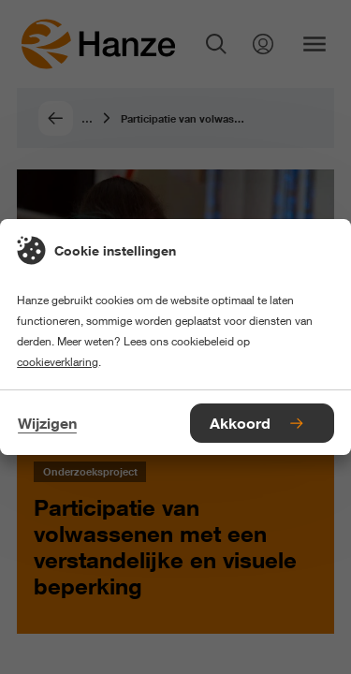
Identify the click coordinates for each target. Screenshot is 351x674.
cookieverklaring (57, 362)
